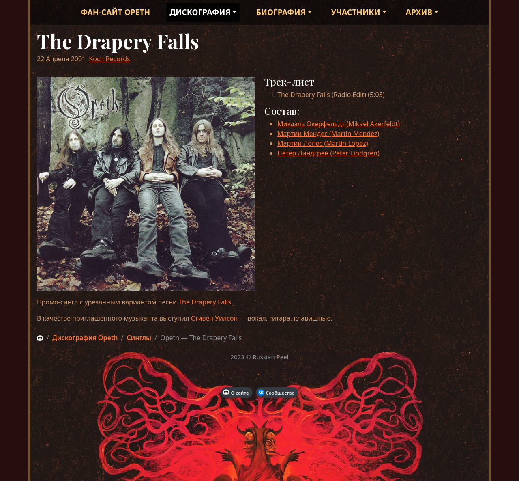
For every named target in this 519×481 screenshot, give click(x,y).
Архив (419, 11)
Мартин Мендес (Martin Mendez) (328, 133)
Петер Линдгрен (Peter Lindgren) (328, 153)
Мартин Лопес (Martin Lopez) (322, 143)
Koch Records (109, 58)
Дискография (199, 11)
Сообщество (276, 392)
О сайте (236, 392)
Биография (281, 11)
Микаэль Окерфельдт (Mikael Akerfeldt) (338, 123)
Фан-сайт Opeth (115, 11)
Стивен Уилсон (214, 318)
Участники (355, 11)
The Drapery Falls (204, 302)
